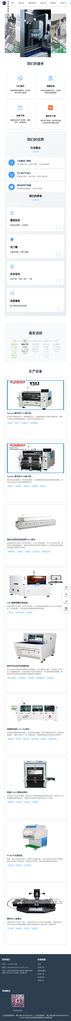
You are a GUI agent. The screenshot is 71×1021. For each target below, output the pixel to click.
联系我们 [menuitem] (53, 3)
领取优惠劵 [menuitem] (32, 3)
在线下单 (41, 974)
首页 (39, 964)
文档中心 (41, 980)
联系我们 (41, 977)
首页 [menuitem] (12, 3)
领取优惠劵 (42, 971)
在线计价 (41, 967)
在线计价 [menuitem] (21, 3)
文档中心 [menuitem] (63, 3)
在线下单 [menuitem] (43, 3)
